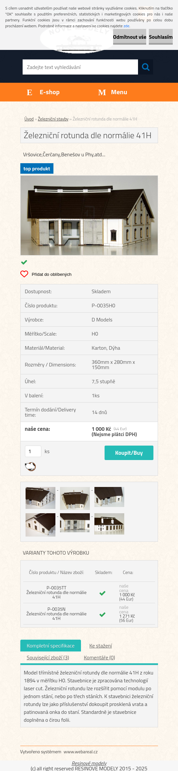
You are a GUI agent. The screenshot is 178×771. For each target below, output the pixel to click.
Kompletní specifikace (51, 646)
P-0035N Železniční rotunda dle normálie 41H (56, 614)
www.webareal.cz (81, 751)
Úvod (29, 119)
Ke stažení (100, 646)
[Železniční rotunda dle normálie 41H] (89, 178)
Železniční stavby (53, 119)
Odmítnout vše (130, 37)
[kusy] (33, 451)
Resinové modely (89, 763)
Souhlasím (161, 37)
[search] (145, 67)
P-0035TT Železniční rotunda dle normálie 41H (56, 592)
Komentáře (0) (99, 657)
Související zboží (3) (48, 657)
